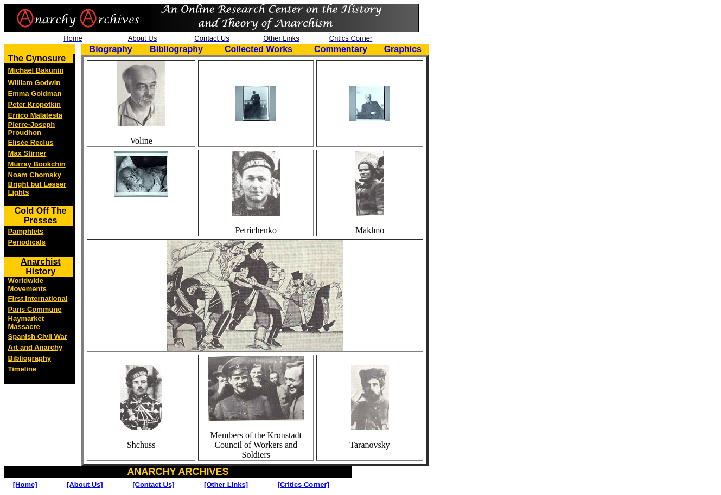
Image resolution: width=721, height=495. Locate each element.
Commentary (340, 49)
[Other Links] (226, 484)
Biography (111, 49)
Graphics (403, 49)
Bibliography (176, 49)
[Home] (25, 484)
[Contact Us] (153, 484)
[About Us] (85, 484)
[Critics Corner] (303, 484)
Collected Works (258, 49)
